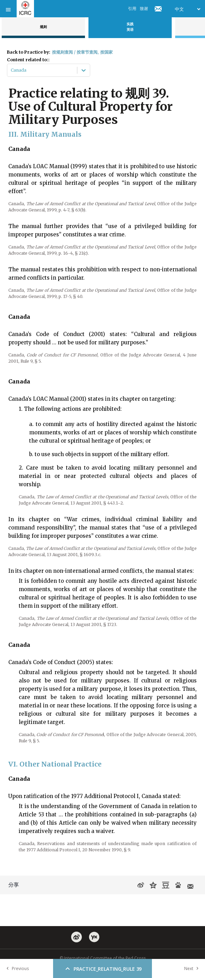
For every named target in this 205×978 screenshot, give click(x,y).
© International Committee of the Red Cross (103, 958)
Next (193, 968)
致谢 (144, 8)
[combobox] (11, 70)
